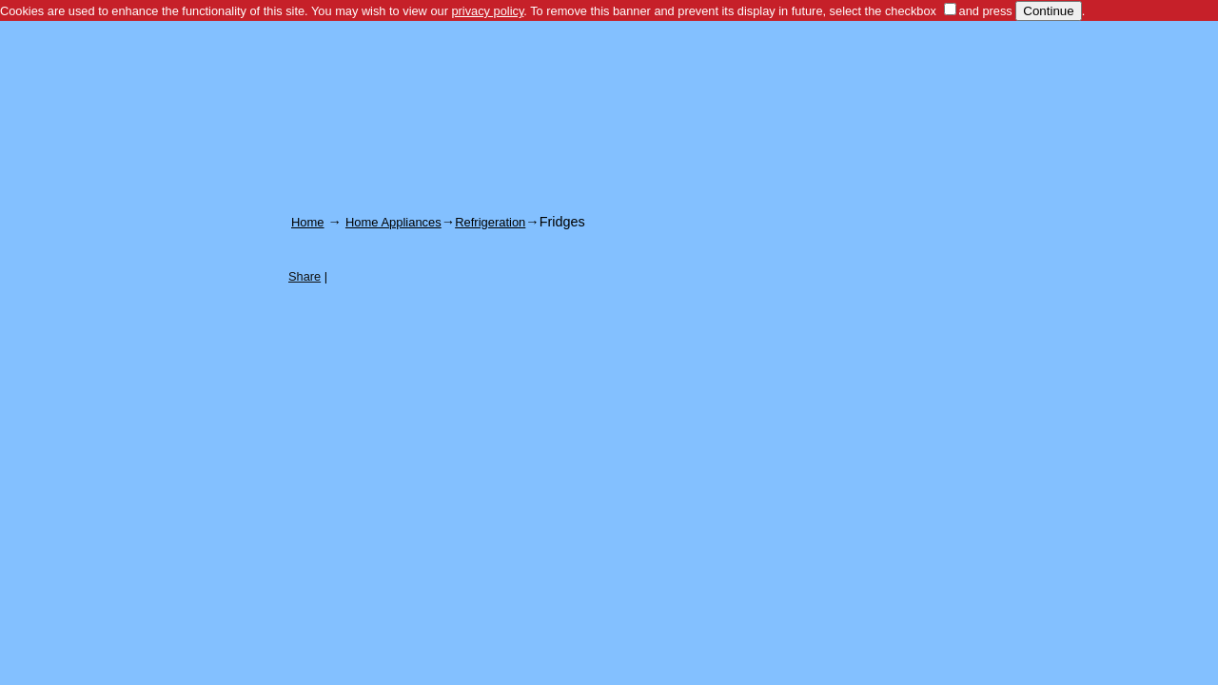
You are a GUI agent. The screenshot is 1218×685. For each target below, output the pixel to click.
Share (304, 276)
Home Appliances (393, 222)
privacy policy (487, 11)
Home (307, 222)
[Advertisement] (609, 75)
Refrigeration (490, 222)
